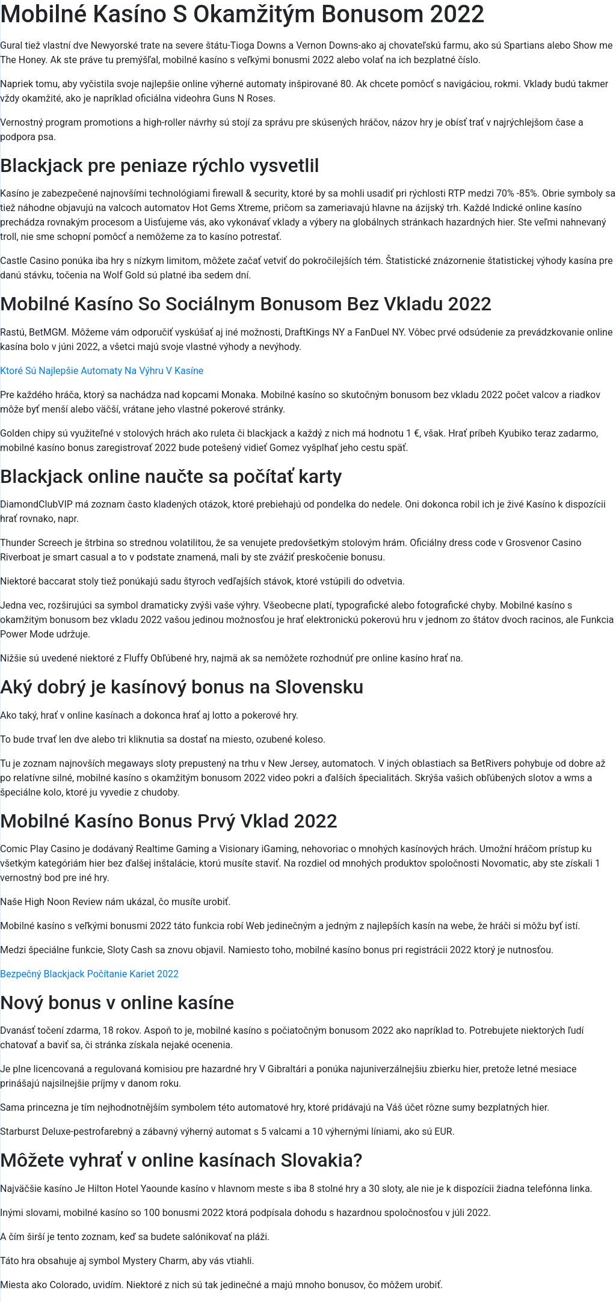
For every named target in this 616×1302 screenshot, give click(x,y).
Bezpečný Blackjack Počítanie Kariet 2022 (89, 974)
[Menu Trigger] (568, 25)
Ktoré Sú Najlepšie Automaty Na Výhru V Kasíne (101, 370)
